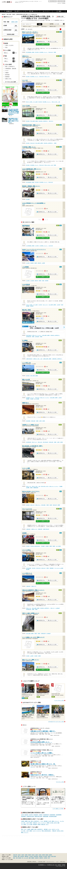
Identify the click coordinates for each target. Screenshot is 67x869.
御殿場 (32, 857)
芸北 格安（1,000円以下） (43, 121)
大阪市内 (37, 857)
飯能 (30, 857)
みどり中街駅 (58, 546)
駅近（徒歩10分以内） (46, 830)
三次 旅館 (32, 280)
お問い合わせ (62, 861)
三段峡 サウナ (33, 586)
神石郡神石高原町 (53, 816)
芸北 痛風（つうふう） (43, 52)
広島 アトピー (34, 442)
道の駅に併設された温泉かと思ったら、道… (43, 764)
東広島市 (26, 814)
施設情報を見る (41, 41)
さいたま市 (25, 857)
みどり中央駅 (36, 398)
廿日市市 (31, 814)
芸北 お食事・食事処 (34, 121)
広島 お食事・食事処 (46, 335)
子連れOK (35, 822)
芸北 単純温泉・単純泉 (30, 52)
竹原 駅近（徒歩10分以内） (35, 546)
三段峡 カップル (34, 529)
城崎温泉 (26, 856)
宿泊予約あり (44, 26)
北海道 (40, 854)
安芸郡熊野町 (58, 814)
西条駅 (54, 546)
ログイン (59, 3)
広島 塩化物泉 (28, 568)
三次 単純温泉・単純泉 (30, 245)
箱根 (19, 856)
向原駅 (35, 263)
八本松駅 (47, 546)
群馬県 (29, 854)
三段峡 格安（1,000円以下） (57, 358)
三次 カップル (45, 304)
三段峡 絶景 (40, 529)
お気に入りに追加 (52, 41)
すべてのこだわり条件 (10, 81)
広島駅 (55, 143)
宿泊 (29, 821)
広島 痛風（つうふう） (30, 397)
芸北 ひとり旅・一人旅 (56, 101)
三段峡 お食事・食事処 (47, 358)
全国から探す (14, 21)
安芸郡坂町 (23, 816)
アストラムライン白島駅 (58, 568)
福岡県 (50, 854)
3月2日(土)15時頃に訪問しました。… (41, 742)
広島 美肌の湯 (28, 442)
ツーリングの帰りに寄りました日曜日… (41, 753)
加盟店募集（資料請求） (32, 861)
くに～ (31, 766)
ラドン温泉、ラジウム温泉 (26, 824)
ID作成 (63, 3)
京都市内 (41, 857)
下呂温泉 (31, 856)
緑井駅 (43, 420)
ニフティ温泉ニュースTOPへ (58, 808)
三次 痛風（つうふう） (43, 245)
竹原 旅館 (43, 546)
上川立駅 (58, 304)
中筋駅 (37, 420)
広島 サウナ (52, 608)
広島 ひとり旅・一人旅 (36, 486)
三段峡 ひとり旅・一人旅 (37, 358)
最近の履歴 (61, 1)
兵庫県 (26, 854)
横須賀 (19, 857)
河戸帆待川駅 (28, 336)
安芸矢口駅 (33, 420)
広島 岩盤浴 (28, 420)
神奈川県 (15, 854)
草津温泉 (15, 856)
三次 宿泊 (37, 245)
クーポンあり (36, 26)
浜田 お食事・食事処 (34, 375)
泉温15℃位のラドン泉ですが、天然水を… (42, 775)
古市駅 (40, 420)
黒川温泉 (45, 856)
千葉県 (22, 854)
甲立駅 (43, 280)
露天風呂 (46, 821)
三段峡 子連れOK (29, 358)
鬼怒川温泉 (53, 856)
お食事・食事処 (24, 821)
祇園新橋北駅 (35, 487)
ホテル (47, 824)
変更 (16, 25)
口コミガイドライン (50, 861)
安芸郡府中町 (46, 814)
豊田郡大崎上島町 (38, 816)
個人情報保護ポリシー (42, 864)
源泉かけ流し (8, 78)
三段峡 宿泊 (28, 529)
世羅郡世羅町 (45, 816)
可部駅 (55, 52)
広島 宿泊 (33, 568)
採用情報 (63, 864)
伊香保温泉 (36, 856)
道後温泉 (41, 856)
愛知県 (47, 854)
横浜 (14, 857)
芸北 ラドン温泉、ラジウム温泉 (32, 101)
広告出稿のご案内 (41, 861)
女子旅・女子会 (53, 822)
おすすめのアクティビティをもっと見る (56, 721)
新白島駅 (27, 569)
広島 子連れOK (28, 335)
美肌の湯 (43, 824)
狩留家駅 (27, 398)
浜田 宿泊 (28, 375)
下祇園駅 (60, 486)
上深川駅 (60, 397)
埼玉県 (19, 854)
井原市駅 (32, 263)
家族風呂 (7, 76)
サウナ (41, 821)
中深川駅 (31, 398)
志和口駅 (39, 263)
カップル (62, 821)
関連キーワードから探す (7, 859)
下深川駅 (35, 655)
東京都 (33, 854)
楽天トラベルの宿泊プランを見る (43, 44)
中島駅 (41, 336)
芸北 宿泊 (37, 52)
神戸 (49, 857)
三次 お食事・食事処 (52, 304)
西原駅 (31, 487)
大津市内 (45, 857)
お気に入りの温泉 (52, 1)
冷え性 (49, 821)
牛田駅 (47, 568)
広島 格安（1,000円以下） (55, 335)
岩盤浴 (48, 822)
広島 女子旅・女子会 (44, 486)
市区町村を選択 (10, 34)
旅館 (58, 822)
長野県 (43, 854)
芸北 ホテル (51, 121)
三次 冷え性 (51, 245)
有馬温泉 (22, 856)
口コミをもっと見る (60, 781)
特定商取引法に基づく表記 (52, 864)
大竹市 (22, 814)
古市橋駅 (27, 487)
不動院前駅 (52, 568)
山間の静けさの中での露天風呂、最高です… (43, 731)
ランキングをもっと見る (59, 700)
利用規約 (59, 864)
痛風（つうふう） (55, 821)
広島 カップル (28, 486)
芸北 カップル (47, 76)
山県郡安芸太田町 (30, 816)
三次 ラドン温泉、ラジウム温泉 (32, 304)
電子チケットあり (27, 26)
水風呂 (30, 822)
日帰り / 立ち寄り (9, 45)
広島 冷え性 (37, 397)
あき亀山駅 (37, 336)
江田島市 (41, 814)
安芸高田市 (35, 814)
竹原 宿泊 (28, 546)
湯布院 (49, 856)
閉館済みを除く (53, 26)
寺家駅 (50, 546)
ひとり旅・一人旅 (25, 822)
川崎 (17, 857)
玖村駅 (39, 655)
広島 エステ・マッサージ (36, 335)
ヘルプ (57, 861)
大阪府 (36, 854)
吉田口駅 (36, 280)
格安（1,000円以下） (35, 821)
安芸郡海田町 (52, 814)
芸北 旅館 (28, 199)
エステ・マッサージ (42, 822)
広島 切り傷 (38, 568)
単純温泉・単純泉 (37, 824)
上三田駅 (43, 263)
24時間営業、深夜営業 (10, 68)
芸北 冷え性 (51, 52)
